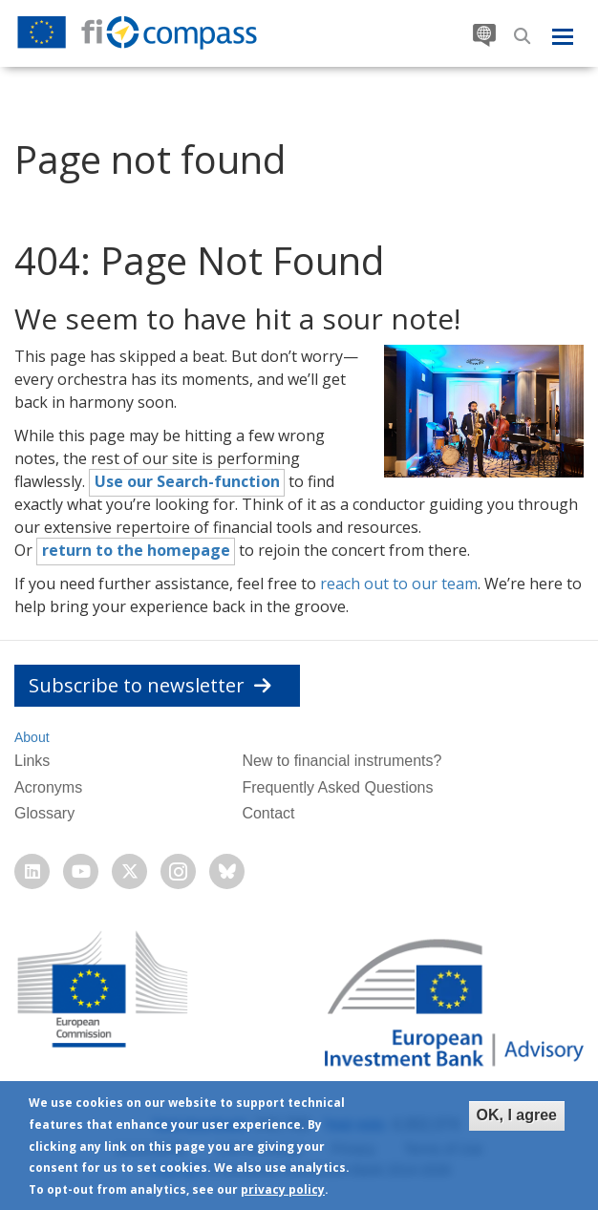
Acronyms (48, 787)
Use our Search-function (187, 481)
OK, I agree (517, 1115)
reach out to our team (399, 583)
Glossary (44, 813)
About (32, 737)
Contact (268, 813)
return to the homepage (136, 550)
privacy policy (283, 1189)
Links (32, 761)
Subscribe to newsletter (150, 685)
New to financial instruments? (341, 761)
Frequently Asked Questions (337, 787)
